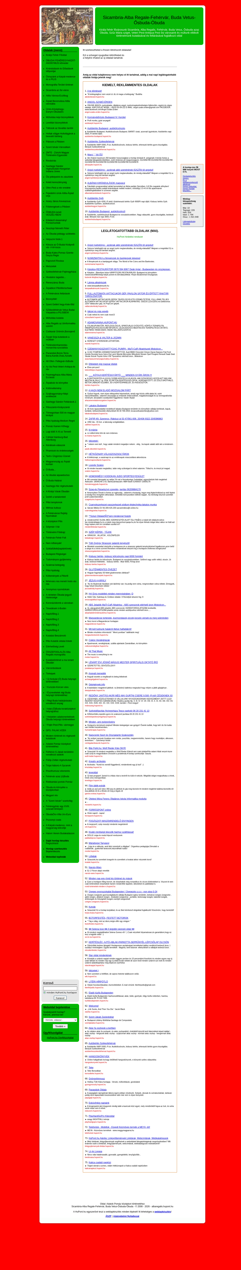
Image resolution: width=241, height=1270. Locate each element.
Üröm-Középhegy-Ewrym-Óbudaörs (55, 110)
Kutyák (92, 907)
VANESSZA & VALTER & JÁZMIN (104, 337)
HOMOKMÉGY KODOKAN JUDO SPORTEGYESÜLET (116, 476)
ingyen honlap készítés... (188, 190)
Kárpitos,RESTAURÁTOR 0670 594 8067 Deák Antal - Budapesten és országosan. (128, 269)
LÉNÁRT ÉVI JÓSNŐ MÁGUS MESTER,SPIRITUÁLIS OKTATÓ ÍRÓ (123, 662)
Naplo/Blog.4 (52, 630)
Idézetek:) (94, 970)
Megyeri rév (52, 795)
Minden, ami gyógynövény (102, 722)
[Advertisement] (56, 921)
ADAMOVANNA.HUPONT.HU (102, 322)
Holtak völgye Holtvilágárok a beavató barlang (60, 135)
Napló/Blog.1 (52, 614)
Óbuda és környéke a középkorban (56, 788)
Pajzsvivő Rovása (55, 261)
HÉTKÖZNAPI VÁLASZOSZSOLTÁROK (109, 454)
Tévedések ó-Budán (56, 608)
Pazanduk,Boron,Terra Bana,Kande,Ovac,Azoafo (59, 354)
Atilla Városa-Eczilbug (57, 95)
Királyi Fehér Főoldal (56, 55)
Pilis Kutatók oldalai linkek (59, 641)
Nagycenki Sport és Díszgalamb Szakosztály (111, 735)
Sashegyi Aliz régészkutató (59, 486)
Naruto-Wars (95, 867)
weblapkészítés (162, 1211)
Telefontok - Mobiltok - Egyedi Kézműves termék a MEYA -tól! (119, 1127)
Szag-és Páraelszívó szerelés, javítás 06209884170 (115, 489)
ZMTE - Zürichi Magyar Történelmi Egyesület (57, 154)
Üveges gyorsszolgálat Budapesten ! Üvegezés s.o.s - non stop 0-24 (123, 891)
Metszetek (51, 266)
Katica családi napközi (100, 1162)
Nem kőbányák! (54, 543)
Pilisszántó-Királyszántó (58, 407)
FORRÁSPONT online (100, 810)
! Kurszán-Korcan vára (57, 687)
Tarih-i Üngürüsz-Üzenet (58, 456)
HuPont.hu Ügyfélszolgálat (60, 1037)
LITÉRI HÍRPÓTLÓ (98, 981)
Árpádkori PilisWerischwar (59, 288)
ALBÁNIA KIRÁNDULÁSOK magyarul (106, 183)
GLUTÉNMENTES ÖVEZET (103, 569)
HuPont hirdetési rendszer (130, 237)
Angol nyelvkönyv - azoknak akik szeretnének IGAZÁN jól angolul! (120, 170)
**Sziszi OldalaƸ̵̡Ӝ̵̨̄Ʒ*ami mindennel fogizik (110, 516)
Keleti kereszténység (56, 182)
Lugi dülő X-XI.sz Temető (58, 431)
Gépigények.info (97, 684)
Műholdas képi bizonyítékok (60, 117)
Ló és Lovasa (95, 1151)
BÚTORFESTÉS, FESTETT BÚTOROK (108, 918)
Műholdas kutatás (55, 318)
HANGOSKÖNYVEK (99, 1056)
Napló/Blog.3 (52, 624)
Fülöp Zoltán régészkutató (59, 760)
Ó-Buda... (51, 469)
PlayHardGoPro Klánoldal (101, 1116)
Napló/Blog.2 (52, 619)
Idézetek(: (94, 441)
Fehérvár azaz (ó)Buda (57, 776)
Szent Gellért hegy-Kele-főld (60, 304)
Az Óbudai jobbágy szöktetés (60, 233)
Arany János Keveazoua (58, 201)
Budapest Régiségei (56, 554)
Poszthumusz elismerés (58, 771)
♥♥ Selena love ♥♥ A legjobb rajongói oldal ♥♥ (111, 929)
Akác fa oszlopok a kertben (102, 1028)
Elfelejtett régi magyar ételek (103, 364)
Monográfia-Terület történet (59, 84)
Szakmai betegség (55, 565)
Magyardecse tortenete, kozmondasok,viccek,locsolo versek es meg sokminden (129, 618)
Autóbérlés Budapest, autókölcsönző (106, 211)
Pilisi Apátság (52, 570)
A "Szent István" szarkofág (59, 801)
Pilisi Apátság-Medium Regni (60, 421)
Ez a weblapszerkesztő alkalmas (190, 182)
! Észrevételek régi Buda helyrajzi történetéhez (58, 694)
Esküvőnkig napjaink (99, 1103)
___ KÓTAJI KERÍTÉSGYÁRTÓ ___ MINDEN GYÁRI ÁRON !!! (120, 375)
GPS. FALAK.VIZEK (56, 730)
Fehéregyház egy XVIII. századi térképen (57, 807)
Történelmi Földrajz (55, 532)
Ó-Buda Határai (54, 480)
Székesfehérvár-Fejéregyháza (61, 271)
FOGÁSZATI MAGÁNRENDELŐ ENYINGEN (111, 821)
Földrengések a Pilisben (58, 206)
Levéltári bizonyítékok (57, 122)
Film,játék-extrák (97, 785)
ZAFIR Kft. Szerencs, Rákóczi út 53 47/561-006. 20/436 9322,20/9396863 (126, 418)
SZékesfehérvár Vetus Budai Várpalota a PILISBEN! (60, 311)
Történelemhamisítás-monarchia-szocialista (57, 346)
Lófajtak (93, 856)
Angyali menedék (97, 673)
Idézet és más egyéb (97, 311)
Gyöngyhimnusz (97, 1078)
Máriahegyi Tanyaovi (99, 843)
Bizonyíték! (51, 299)
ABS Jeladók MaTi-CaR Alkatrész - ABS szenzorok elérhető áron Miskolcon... (127, 605)
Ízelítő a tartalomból (56, 497)
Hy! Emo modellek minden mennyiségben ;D (111, 593)
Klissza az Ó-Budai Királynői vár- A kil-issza (60, 246)
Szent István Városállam (58, 147)
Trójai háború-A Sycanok (58, 765)
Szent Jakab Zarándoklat (101, 1017)
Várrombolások (53, 668)
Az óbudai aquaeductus (57, 475)
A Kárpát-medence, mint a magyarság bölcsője (59, 826)
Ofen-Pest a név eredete (58, 187)
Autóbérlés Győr (95, 198)
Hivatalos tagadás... (56, 277)
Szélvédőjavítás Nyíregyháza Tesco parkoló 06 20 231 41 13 (119, 711)
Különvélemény (53, 388)
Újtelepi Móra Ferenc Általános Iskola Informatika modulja (117, 798)
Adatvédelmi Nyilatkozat (126, 1216)
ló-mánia (93, 430)
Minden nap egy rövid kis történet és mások (110, 878)
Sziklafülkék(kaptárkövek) (59, 548)
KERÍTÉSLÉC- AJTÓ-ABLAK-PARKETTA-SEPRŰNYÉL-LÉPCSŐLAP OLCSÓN (129, 942)
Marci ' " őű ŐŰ (95, 154)
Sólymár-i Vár (53, 527)
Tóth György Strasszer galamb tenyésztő (109, 543)
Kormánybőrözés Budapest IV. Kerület (106, 117)
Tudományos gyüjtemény (58, 559)
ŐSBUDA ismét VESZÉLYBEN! (53, 213)
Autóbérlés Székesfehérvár (100, 141)
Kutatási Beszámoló (56, 635)
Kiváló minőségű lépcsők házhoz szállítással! (111, 832)
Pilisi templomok (54, 502)
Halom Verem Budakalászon (60, 833)
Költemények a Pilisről (57, 576)
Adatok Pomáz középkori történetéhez (58, 745)
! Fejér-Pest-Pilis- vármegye (60, 725)
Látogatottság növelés (189, 222)
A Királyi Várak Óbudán (57, 491)
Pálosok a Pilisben (55, 141)
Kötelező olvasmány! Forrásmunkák (56, 221)
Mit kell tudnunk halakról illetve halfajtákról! (110, 629)
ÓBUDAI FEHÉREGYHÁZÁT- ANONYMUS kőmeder (61, 61)
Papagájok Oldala (98, 1089)
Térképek (50, 673)
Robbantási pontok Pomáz (59, 782)
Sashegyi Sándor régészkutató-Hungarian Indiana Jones (58, 169)
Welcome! (94, 1006)
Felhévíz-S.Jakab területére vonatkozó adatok (60, 753)
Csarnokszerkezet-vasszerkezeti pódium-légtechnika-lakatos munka (123, 504)
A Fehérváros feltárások (58, 293)
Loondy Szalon (96, 465)
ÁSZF (108, 1216)
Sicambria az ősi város (57, 90)
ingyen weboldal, (190, 187)
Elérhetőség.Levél (55, 646)
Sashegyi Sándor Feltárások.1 (61, 402)
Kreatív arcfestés (97, 761)
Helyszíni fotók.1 (54, 239)
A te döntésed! (94, 91)
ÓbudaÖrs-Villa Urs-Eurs (58, 814)
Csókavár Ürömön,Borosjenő (60, 331)
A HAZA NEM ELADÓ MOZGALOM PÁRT (109, 390)
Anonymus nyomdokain (57, 589)
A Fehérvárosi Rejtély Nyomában (56, 514)
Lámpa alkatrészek (96, 282)
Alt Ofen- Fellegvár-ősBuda (59, 361)
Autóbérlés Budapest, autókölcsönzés (106, 128)
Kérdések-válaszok (55, 445)
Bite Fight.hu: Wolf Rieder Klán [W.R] (107, 748)
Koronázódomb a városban (59, 603)
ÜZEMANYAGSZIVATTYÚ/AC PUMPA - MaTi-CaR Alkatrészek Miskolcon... (125, 349)
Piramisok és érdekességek (60, 450)
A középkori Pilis (54, 521)
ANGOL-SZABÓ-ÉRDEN (99, 102)
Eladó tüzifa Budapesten (101, 992)
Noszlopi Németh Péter (57, 228)
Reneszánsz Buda (55, 282)
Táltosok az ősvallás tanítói (59, 128)
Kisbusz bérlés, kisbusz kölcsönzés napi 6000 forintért (116, 556)
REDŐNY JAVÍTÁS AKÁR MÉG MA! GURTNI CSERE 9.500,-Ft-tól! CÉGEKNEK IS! (131, 695)
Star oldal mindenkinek (100, 955)
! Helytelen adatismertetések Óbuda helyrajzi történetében (60, 718)
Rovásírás (51, 160)
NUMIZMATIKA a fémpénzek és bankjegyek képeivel (113, 258)
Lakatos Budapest (98, 405)
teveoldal (93, 772)
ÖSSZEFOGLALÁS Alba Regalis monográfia (58, 653)
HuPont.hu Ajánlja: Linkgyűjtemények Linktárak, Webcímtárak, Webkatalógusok (128, 1138)
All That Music (95, 651)
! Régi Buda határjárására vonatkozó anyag (59, 702)
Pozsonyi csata (53, 820)
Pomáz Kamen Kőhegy (57, 426)
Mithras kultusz (53, 508)
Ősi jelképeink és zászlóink (59, 177)
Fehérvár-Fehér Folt (56, 537)
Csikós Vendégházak (99, 640)
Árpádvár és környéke (57, 383)
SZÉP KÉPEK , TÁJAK (100, 532)
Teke (91, 1067)
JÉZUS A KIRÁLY (97, 580)
